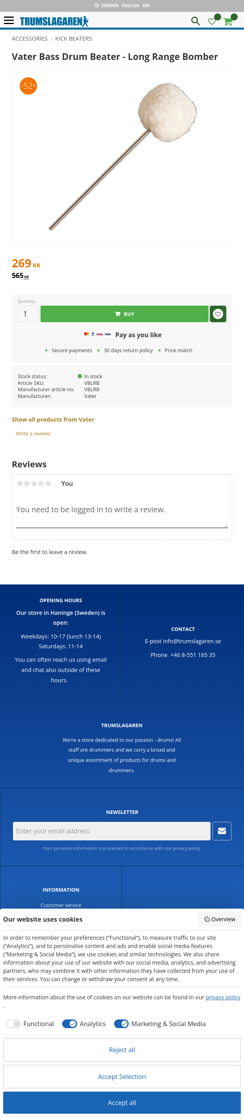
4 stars (40, 483)
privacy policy (186, 848)
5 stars (48, 483)
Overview (219, 919)
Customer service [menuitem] (61, 905)
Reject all (122, 1049)
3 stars (33, 483)
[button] (11, 21)
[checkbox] (28, 1024)
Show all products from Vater (53, 419)
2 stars (26, 483)
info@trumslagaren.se (192, 641)
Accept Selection (122, 1076)
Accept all (122, 1102)
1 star (19, 483)
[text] (122, 264)
